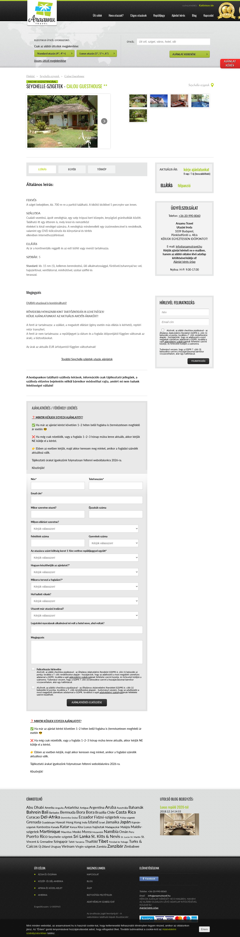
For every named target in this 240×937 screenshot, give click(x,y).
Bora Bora (85, 812)
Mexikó (76, 832)
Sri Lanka (81, 836)
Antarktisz (71, 807)
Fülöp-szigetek (127, 817)
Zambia (101, 846)
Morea (87, 832)
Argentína (96, 807)
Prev (32, 121)
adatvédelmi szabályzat (80, 677)
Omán (123, 832)
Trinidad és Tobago (118, 841)
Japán (125, 821)
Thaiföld (91, 841)
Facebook (149, 879)
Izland (93, 821)
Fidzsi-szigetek (106, 817)
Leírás (42, 169)
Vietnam (68, 846)
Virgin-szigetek (85, 846)
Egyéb (72, 169)
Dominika (66, 817)
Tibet (103, 841)
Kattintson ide (206, 5)
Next (104, 121)
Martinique (50, 831)
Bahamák (136, 807)
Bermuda (68, 812)
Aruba (110, 807)
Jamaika (112, 821)
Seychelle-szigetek (60, 836)
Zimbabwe (131, 846)
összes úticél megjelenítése (50, 60)
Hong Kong (73, 822)
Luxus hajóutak (94, 827)
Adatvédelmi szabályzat (101, 901)
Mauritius (66, 832)
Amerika (49, 807)
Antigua (84, 807)
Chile (111, 812)
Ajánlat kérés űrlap (184, 261)
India (84, 822)
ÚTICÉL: (131, 41)
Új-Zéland (44, 846)
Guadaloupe (48, 822)
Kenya (73, 827)
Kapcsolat (93, 874)
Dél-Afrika (50, 816)
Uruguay (56, 846)
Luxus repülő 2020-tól (174, 807)
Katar (64, 826)
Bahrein (33, 812)
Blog (90, 881)
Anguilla (59, 807)
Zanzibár (115, 846)
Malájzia (125, 827)
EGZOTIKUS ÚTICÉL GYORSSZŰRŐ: (52, 40)
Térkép (101, 169)
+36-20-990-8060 (189, 215)
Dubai (75, 817)
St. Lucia (125, 837)
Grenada (33, 821)
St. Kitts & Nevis (105, 836)
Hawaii (60, 822)
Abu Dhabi (35, 807)
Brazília (100, 812)
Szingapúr (61, 841)
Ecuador (86, 816)
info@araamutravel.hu (159, 895)
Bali (45, 812)
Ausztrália (122, 807)
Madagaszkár (112, 827)
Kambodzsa (43, 827)
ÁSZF (89, 888)
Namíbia (111, 831)
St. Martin (135, 837)
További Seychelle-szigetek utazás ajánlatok (87, 359)
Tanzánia (79, 841)
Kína (80, 827)
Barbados (54, 812)
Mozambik (97, 832)
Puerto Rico (37, 836)
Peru (131, 832)
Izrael (102, 822)
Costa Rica (126, 812)
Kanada (55, 827)
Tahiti (71, 841)
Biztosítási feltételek (99, 895)
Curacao (33, 817)
